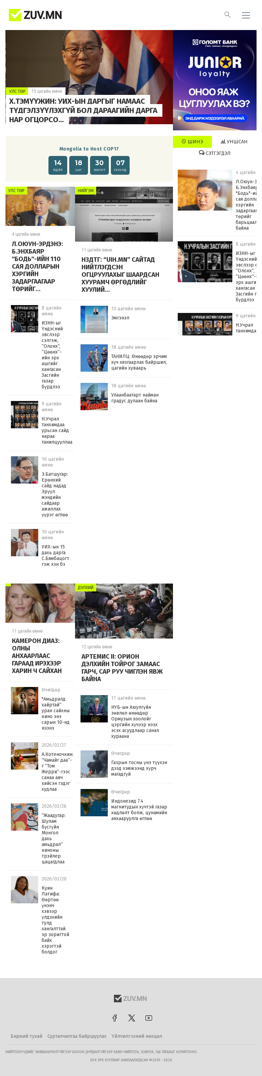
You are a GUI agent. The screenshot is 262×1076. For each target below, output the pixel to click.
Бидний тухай (26, 1036)
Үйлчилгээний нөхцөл (137, 1036)
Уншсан (234, 142)
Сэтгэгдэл (215, 153)
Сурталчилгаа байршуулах (76, 1036)
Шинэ (192, 142)
